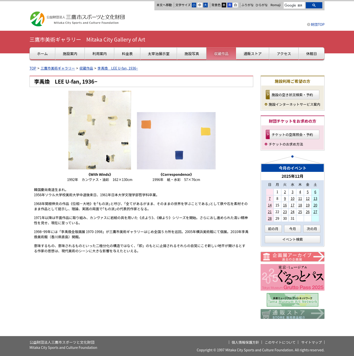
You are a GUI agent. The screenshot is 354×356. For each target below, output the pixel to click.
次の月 (312, 228)
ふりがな (247, 4)
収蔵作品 (86, 68)
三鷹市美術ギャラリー (58, 68)
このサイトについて (280, 342)
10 (293, 198)
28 (270, 218)
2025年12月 (292, 176)
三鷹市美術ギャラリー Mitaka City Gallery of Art (87, 39)
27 (315, 211)
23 (285, 211)
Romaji (275, 5)
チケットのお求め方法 (286, 144)
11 (300, 198)
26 (308, 211)
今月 (292, 228)
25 (300, 211)
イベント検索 (292, 239)
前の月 (273, 228)
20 (315, 205)
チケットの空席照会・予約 (292, 134)
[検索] (293, 6)
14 (270, 205)
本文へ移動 (164, 4)
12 (308, 198)
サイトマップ (311, 342)
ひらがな (261, 5)
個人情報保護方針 (245, 342)
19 (308, 205)
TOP (33, 68)
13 (315, 198)
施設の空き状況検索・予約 (292, 94)
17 (293, 205)
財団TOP (317, 24)
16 (285, 205)
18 (300, 205)
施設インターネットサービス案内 (294, 104)
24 (293, 211)
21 (270, 211)
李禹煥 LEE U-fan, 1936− (118, 68)
